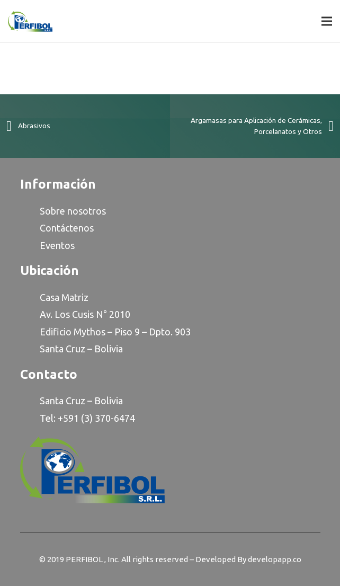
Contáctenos (67, 228)
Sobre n (56, 211)
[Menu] (326, 21)
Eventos (57, 245)
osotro (87, 211)
